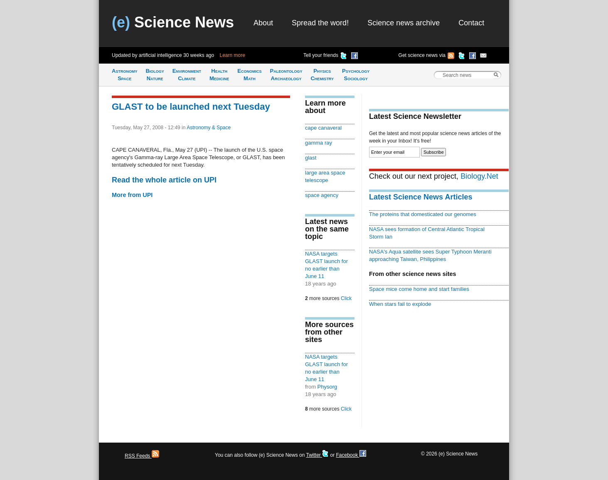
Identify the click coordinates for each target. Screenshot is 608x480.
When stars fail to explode (400, 304)
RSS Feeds (142, 456)
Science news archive (403, 23)
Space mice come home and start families (419, 289)
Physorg (327, 387)
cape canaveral (323, 128)
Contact (471, 23)
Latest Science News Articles (420, 197)
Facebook (351, 455)
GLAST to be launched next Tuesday (191, 106)
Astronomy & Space (209, 127)
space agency (321, 195)
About (263, 23)
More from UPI (132, 195)
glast (310, 158)
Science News (173, 22)
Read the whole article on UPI (164, 180)
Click (346, 298)
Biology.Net (479, 176)
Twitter (317, 455)
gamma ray (318, 143)
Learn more (232, 55)
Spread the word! (320, 23)
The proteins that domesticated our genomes (422, 214)
